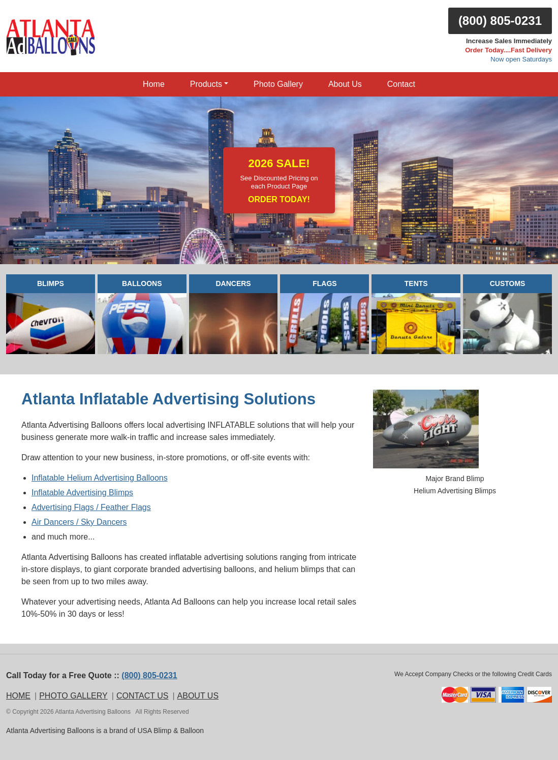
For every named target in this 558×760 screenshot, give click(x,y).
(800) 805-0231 (500, 20)
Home (154, 84)
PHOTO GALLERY (73, 695)
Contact (401, 84)
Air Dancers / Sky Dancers (79, 522)
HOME (18, 695)
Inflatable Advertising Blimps (82, 492)
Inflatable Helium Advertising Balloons (100, 477)
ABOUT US (198, 695)
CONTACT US (142, 695)
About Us (345, 84)
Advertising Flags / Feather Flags (91, 507)
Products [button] (206, 84)
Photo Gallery (278, 84)
